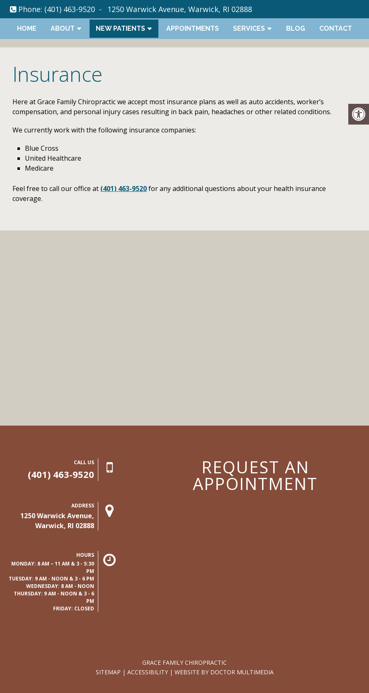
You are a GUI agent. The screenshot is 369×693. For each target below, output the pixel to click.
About (63, 28)
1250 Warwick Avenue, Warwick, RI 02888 (179, 9)
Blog (295, 28)
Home (26, 28)
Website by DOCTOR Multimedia (224, 672)
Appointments (192, 28)
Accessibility (147, 672)
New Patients (120, 28)
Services (249, 28)
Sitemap (108, 672)
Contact (335, 28)
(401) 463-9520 (69, 9)
